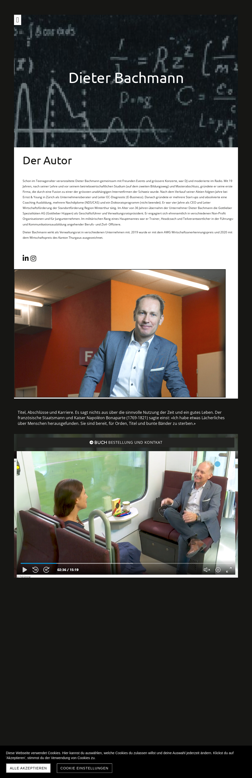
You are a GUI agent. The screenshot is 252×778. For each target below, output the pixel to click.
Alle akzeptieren (28, 768)
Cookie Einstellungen (85, 768)
